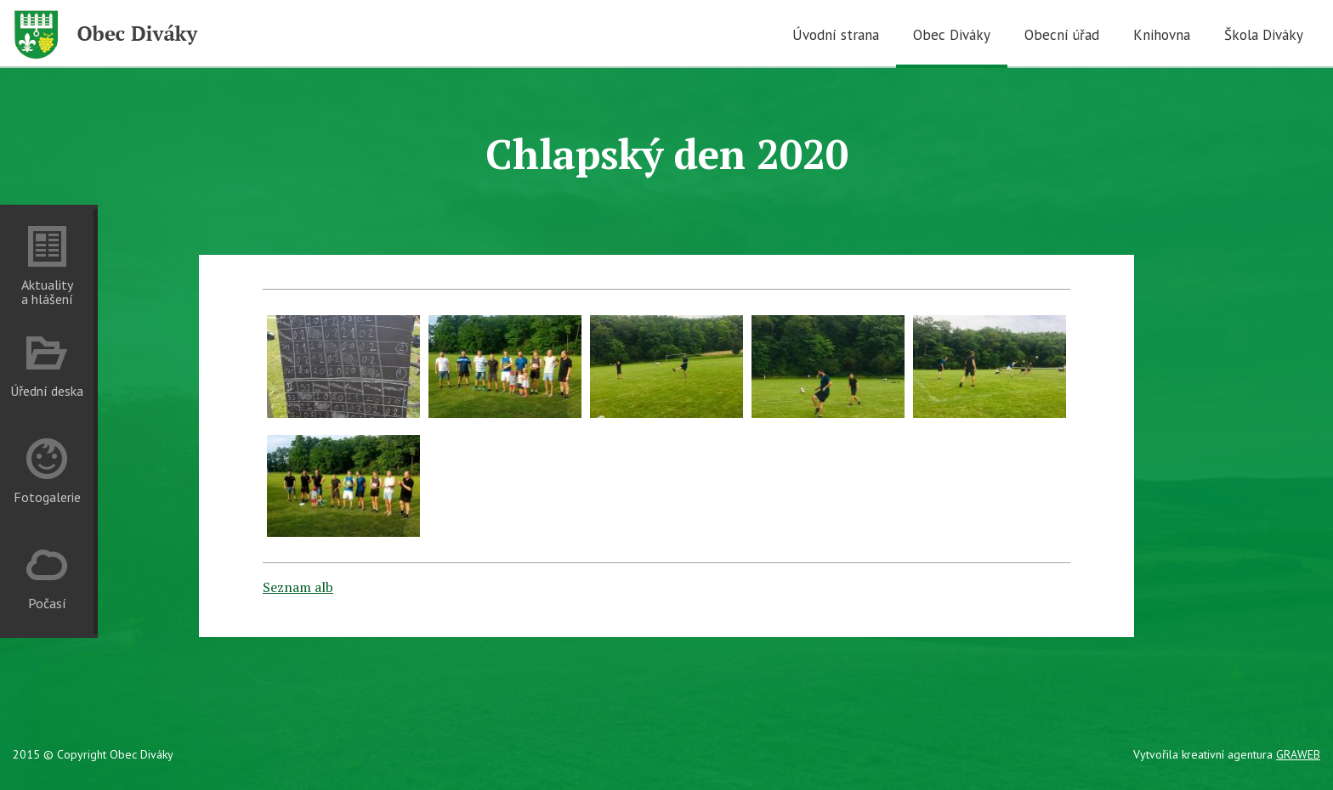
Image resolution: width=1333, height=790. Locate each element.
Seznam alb (298, 587)
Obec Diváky (951, 34)
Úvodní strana (835, 34)
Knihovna (1161, 34)
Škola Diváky (1263, 34)
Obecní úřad (1061, 34)
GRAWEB (1298, 754)
